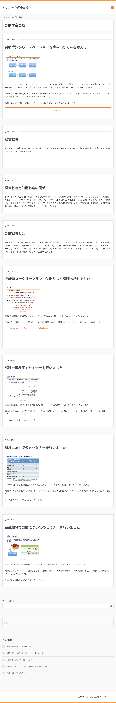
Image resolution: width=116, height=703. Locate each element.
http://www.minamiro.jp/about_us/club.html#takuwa (26, 328)
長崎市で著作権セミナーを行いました (21, 646)
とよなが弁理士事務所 (17, 7)
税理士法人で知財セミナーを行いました (35, 447)
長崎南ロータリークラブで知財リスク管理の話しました (47, 279)
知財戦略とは (15, 233)
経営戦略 (11, 139)
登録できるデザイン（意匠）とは (19, 660)
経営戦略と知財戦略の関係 (25, 188)
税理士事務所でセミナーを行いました (34, 368)
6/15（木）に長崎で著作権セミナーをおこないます (26, 653)
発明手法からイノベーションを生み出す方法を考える (46, 47)
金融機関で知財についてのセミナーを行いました (42, 527)
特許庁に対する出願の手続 (17, 673)
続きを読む (58, 110)
